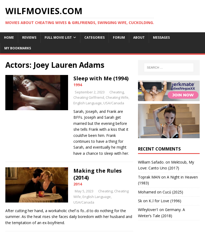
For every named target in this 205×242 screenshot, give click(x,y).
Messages (161, 37)
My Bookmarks (17, 48)
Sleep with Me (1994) (101, 78)
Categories (94, 37)
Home (9, 37)
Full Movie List (58, 37)
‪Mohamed (147, 192)
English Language (87, 103)
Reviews (29, 37)
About (139, 37)
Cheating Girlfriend (88, 97)
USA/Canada (113, 103)
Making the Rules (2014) (97, 174)
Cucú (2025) (173, 192)
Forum (119, 37)
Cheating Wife (117, 97)
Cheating (116, 92)
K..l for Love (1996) (165, 200)
